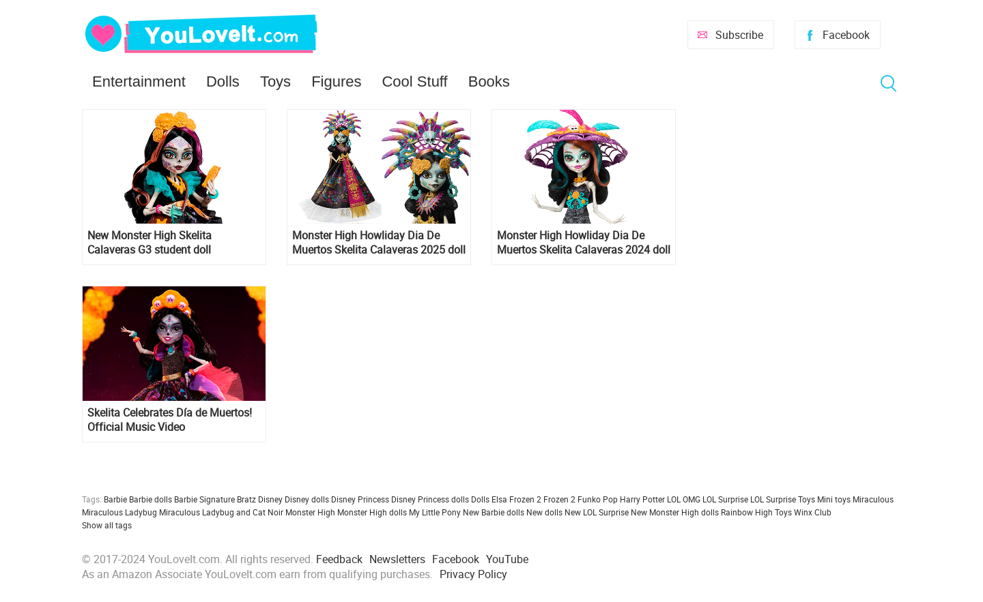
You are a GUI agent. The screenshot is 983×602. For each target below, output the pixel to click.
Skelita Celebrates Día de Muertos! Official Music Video (169, 420)
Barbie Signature (204, 499)
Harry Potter (642, 499)
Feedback (339, 559)
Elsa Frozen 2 (516, 499)
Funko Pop (598, 499)
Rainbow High (747, 512)
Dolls (223, 81)
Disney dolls (307, 499)
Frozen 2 (559, 499)
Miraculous (873, 499)
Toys (275, 81)
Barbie (115, 499)
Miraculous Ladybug (119, 512)
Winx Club (812, 512)
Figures (336, 81)
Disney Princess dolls (430, 499)
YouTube (507, 559)
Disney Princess (360, 499)
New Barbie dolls (493, 512)
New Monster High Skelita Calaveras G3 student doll (149, 242)
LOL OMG (683, 499)
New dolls (544, 512)
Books (489, 81)
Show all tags (107, 525)
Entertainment (139, 81)
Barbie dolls (150, 499)
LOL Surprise (725, 499)
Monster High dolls (372, 512)
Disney (270, 499)
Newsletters (397, 559)
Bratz (246, 499)
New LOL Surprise (597, 512)
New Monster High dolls (675, 512)
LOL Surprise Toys (782, 499)
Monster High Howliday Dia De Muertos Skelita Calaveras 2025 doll (379, 242)
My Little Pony (435, 512)
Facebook (846, 34)
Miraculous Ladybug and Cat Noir (221, 512)
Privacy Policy (473, 574)
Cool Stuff (414, 81)
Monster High (310, 512)
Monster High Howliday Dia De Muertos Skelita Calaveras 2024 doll (583, 242)
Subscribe (739, 34)
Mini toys (834, 499)
